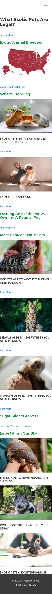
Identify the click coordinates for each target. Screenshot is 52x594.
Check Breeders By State (12, 87)
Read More (5, 151)
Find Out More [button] (7, 35)
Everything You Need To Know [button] (15, 426)
